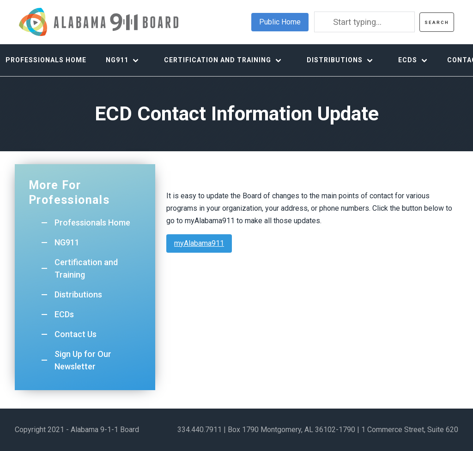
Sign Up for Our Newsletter (83, 360)
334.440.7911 (199, 429)
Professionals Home (92, 222)
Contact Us (76, 334)
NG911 (117, 60)
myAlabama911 (199, 243)
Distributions (335, 60)
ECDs (407, 60)
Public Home (280, 22)
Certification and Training (217, 60)
